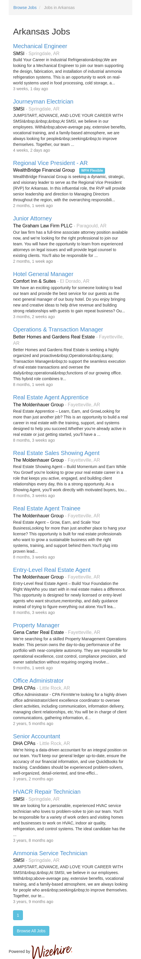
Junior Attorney (32, 218)
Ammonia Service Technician (50, 853)
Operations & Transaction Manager (58, 329)
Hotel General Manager (43, 274)
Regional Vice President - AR (50, 163)
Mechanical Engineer (40, 46)
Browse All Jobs (31, 931)
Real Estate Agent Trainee (46, 508)
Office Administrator (38, 680)
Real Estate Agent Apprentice (50, 397)
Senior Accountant (36, 736)
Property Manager (36, 625)
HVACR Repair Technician (47, 791)
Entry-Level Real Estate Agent (52, 570)
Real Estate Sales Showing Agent (56, 453)
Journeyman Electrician (43, 101)
